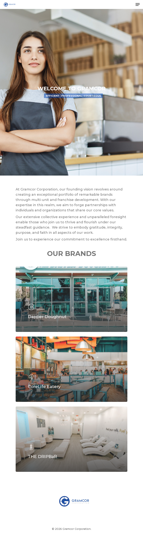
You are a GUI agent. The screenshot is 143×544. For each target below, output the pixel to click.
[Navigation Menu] (138, 4)
